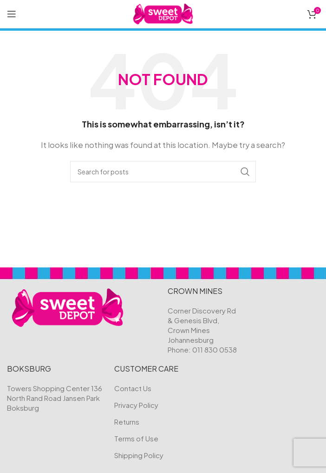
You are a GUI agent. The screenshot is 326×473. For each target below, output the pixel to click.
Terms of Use (136, 438)
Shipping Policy (138, 455)
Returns (126, 421)
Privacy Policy (136, 404)
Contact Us (132, 388)
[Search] (163, 171)
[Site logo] (163, 12)
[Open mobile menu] (11, 14)
